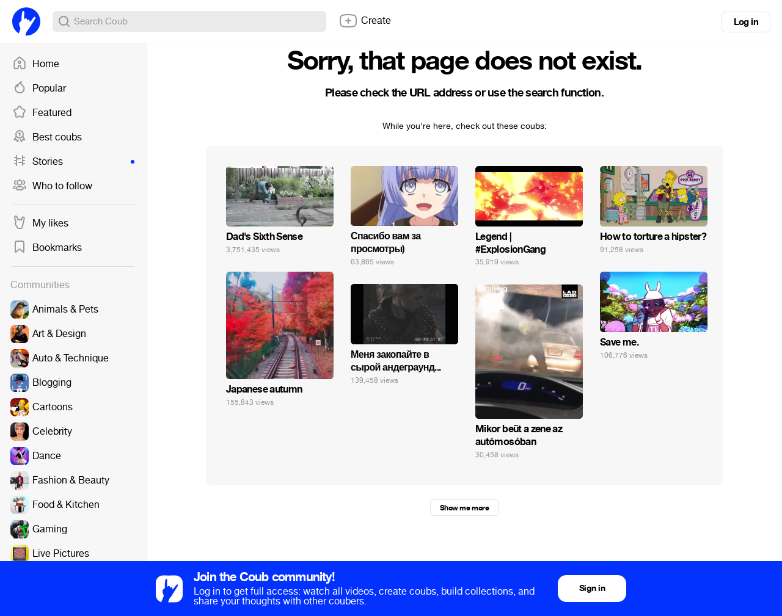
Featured (41, 112)
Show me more (464, 508)
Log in (746, 22)
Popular (39, 88)
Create (364, 21)
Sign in (592, 588)
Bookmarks (47, 247)
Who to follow (52, 186)
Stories (73, 161)
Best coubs (47, 137)
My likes (40, 223)
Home (35, 64)
